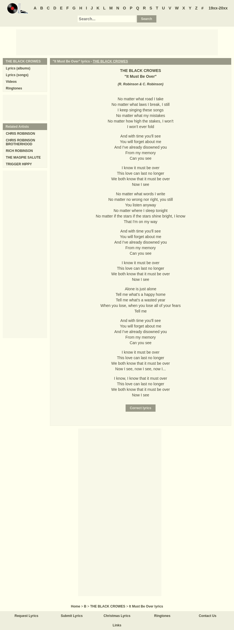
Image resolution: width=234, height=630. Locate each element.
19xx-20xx (218, 8)
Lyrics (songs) (17, 75)
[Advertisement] (117, 41)
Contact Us (207, 616)
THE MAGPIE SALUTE (23, 157)
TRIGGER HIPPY (19, 164)
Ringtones (14, 88)
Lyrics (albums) (18, 68)
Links (117, 625)
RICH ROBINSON (19, 151)
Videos (11, 82)
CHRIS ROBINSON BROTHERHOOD (20, 142)
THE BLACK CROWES (110, 61)
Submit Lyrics (72, 616)
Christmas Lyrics (117, 616)
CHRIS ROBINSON (20, 134)
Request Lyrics (27, 616)
